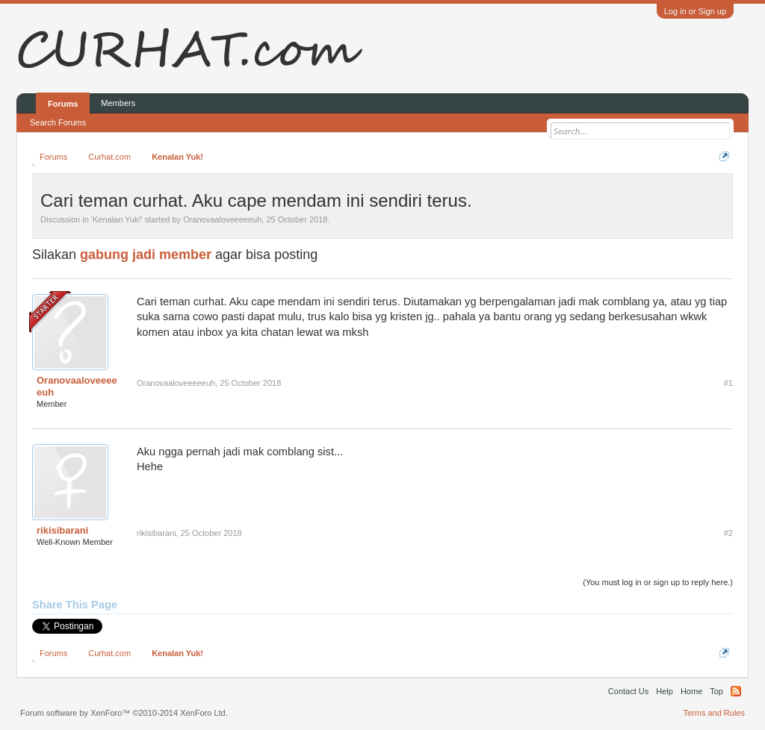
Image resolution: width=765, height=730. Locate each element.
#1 (728, 382)
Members (118, 103)
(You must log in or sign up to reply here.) (658, 582)
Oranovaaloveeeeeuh (222, 219)
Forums (63, 103)
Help (664, 691)
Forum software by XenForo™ (124, 712)
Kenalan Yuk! (117, 219)
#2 (728, 532)
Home (691, 691)
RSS (736, 691)
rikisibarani (62, 530)
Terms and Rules (714, 712)
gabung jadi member (145, 254)
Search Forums (58, 122)
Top (716, 691)
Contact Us (628, 691)
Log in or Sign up (695, 11)
